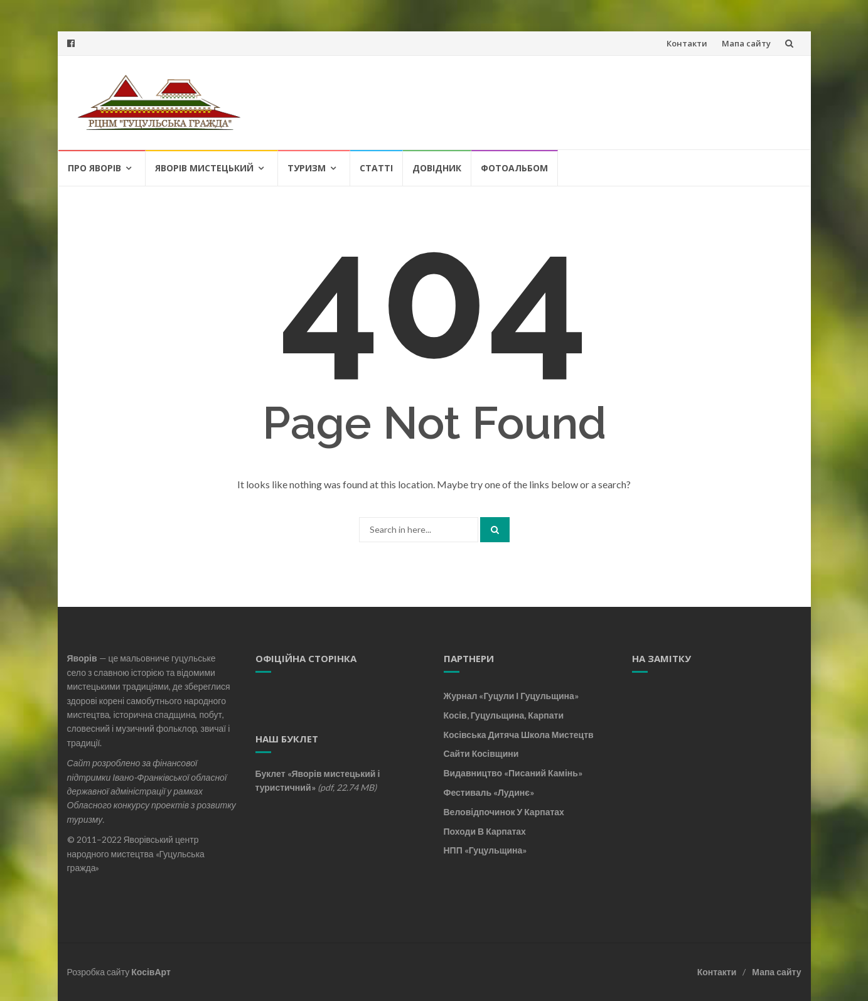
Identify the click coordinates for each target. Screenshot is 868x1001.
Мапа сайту (746, 43)
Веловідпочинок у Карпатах (504, 811)
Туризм (306, 168)
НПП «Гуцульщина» (485, 850)
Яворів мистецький (204, 168)
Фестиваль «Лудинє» (489, 792)
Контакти (687, 43)
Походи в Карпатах (485, 831)
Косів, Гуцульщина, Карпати (504, 715)
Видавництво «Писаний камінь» (513, 773)
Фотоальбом (514, 168)
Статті (376, 168)
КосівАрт (151, 971)
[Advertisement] (710, 765)
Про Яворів (94, 168)
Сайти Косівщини (481, 753)
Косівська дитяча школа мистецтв (519, 734)
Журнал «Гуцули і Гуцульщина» (511, 695)
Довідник (436, 168)
